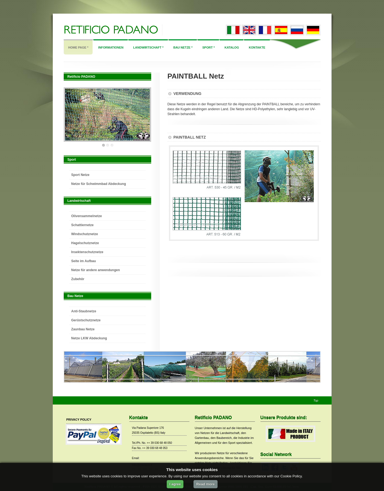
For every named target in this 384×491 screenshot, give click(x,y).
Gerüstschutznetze (86, 320)
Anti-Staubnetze (83, 311)
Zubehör (77, 279)
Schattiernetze (82, 225)
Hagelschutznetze (85, 243)
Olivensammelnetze (86, 216)
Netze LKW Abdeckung (89, 338)
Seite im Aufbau (83, 261)
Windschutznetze (84, 234)
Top (315, 400)
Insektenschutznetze (87, 252)
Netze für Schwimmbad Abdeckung (98, 184)
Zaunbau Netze (83, 329)
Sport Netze (80, 175)
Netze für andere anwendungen (95, 270)
